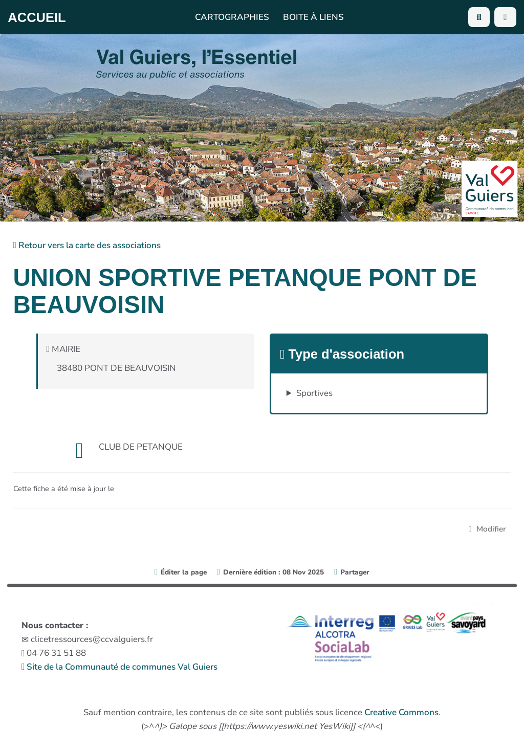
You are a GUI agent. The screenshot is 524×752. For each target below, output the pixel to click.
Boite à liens (313, 17)
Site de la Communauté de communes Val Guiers (119, 667)
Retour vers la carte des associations (87, 245)
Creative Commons (401, 712)
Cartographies (232, 17)
